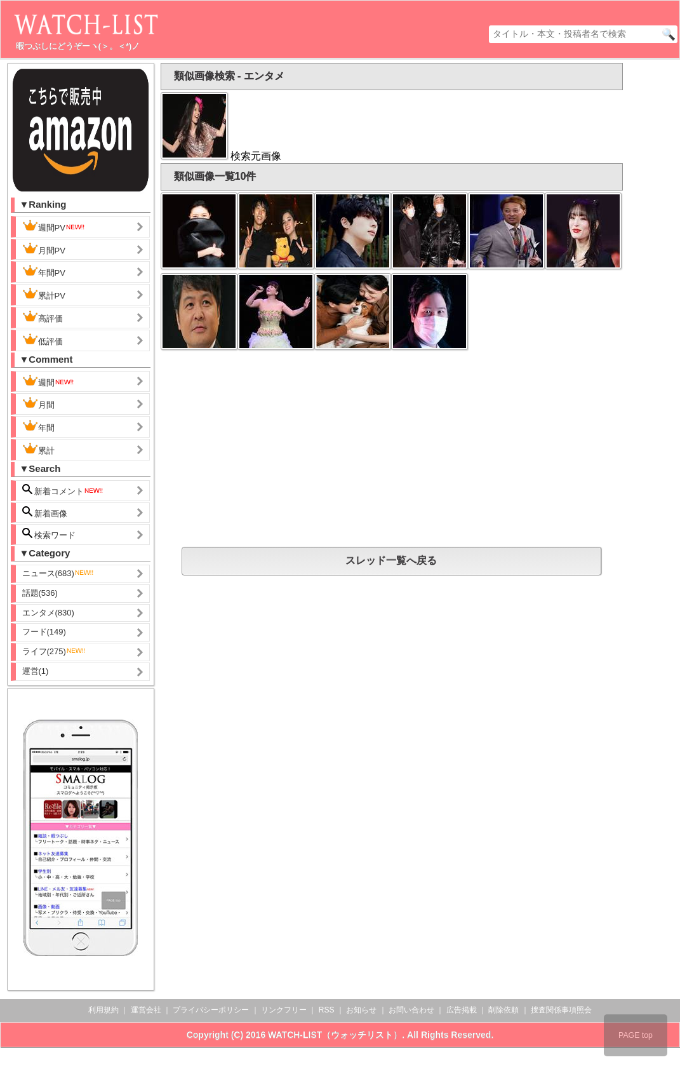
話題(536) (40, 593)
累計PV (43, 294)
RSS (327, 1009)
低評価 (42, 339)
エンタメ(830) (48, 612)
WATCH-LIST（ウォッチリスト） (335, 1035)
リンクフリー (284, 1009)
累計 (38, 449)
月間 (38, 403)
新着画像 (45, 512)
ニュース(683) (58, 573)
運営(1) (35, 671)
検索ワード (49, 534)
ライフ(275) (54, 651)
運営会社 (146, 1009)
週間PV (54, 226)
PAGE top (635, 1035)
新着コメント (63, 490)
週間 (48, 381)
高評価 (42, 317)
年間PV (43, 271)
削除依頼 (503, 1009)
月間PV (43, 249)
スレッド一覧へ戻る (391, 560)
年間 (38, 426)
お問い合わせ (411, 1009)
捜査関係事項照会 (561, 1009)
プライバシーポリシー (211, 1009)
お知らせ (361, 1009)
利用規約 (103, 1009)
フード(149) (44, 631)
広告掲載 (461, 1009)
